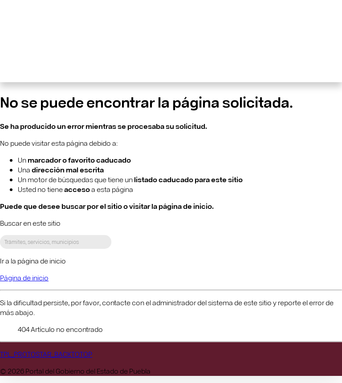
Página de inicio (24, 277)
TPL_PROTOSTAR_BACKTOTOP (46, 354)
